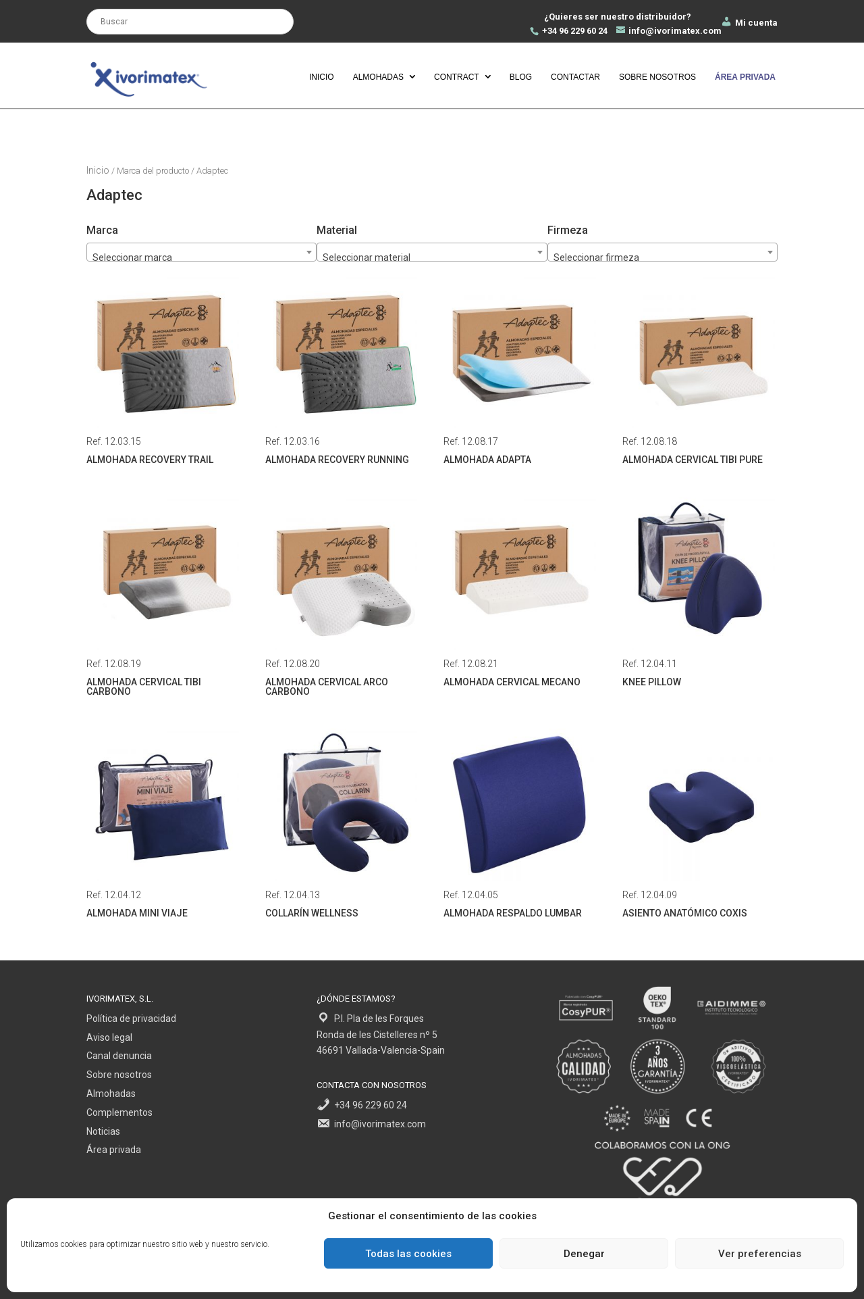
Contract (456, 77)
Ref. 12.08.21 (519, 594)
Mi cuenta (749, 23)
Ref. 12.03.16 (341, 372)
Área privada (113, 1149)
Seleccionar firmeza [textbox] (596, 257)
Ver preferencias (759, 1254)
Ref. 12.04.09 (698, 826)
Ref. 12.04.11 (698, 594)
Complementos (119, 1112)
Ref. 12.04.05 (519, 826)
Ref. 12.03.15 (162, 372)
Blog (521, 77)
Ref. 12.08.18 (698, 372)
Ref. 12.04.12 (162, 826)
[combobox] (662, 252)
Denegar (584, 1254)
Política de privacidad (131, 1018)
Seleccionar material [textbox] (366, 257)
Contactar (575, 77)
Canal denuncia (119, 1055)
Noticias (103, 1131)
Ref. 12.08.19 (162, 599)
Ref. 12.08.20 (341, 599)
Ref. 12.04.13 (341, 826)
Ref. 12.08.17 (519, 372)
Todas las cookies (408, 1254)
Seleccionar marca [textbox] (132, 257)
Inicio (321, 77)
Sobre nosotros (657, 77)
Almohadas (378, 77)
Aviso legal (109, 1037)
